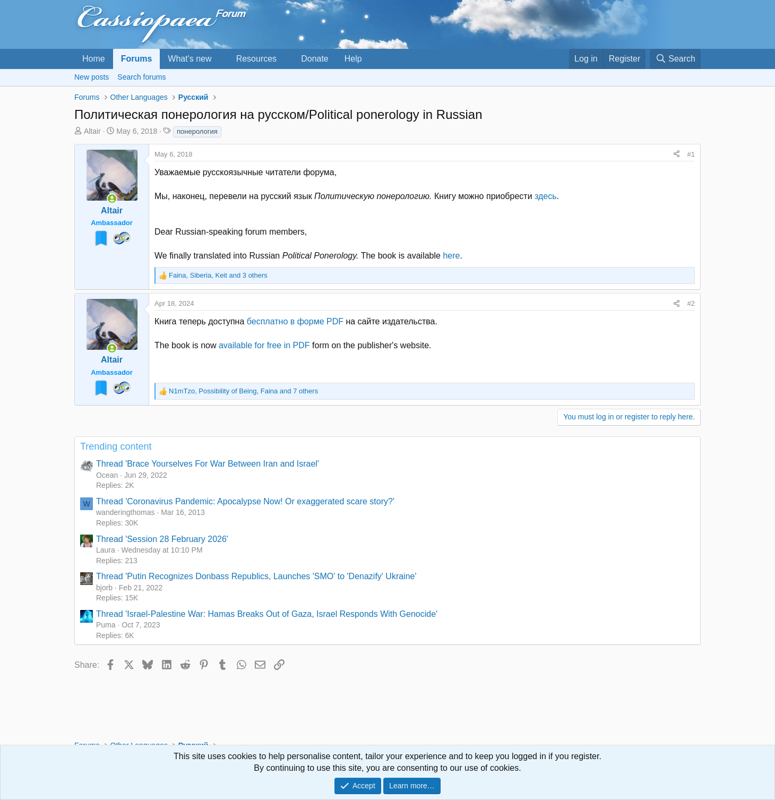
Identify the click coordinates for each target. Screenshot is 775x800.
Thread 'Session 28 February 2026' (162, 539)
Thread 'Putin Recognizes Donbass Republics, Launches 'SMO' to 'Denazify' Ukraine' (256, 576)
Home (93, 58)
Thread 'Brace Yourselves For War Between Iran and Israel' (207, 463)
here (451, 255)
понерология (197, 131)
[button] (220, 59)
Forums (136, 58)
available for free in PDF (264, 345)
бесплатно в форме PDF (295, 321)
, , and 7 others (243, 391)
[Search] (675, 59)
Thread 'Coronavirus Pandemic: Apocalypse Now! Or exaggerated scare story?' (245, 501)
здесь (546, 196)
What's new (189, 58)
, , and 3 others (218, 275)
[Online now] (112, 198)
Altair (92, 131)
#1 (691, 154)
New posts (91, 77)
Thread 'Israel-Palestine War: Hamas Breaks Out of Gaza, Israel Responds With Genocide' (266, 613)
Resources (256, 58)
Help (353, 58)
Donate (315, 58)
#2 (691, 303)
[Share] (676, 154)
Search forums (141, 77)
